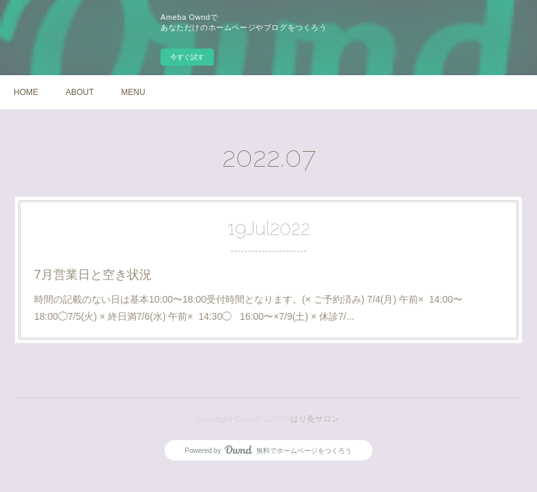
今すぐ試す (187, 57)
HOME (26, 92)
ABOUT (80, 92)
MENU (133, 92)
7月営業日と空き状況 (93, 275)
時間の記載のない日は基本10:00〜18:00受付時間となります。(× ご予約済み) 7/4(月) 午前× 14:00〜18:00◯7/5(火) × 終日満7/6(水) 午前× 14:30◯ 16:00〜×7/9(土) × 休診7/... (248, 308)
